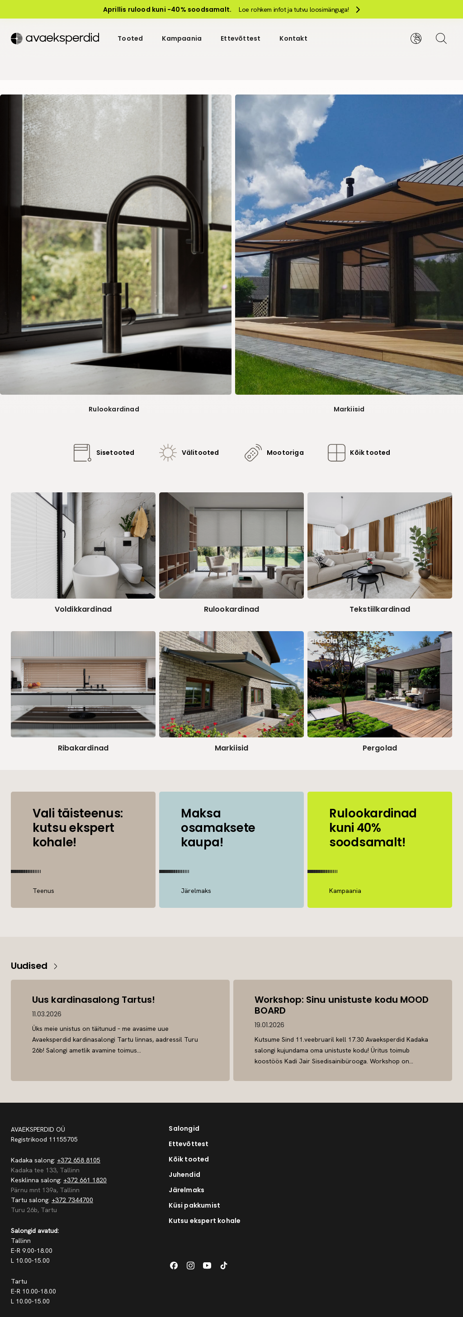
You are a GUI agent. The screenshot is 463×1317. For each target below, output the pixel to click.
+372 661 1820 (85, 1180)
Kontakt (293, 37)
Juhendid (184, 1174)
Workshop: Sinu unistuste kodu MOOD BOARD (342, 1005)
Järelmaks (186, 1189)
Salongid (184, 1128)
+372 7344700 (72, 1200)
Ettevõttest (240, 37)
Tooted (130, 37)
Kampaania (182, 37)
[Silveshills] (55, 38)
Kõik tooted (189, 1159)
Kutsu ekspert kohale (205, 1220)
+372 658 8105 (78, 1160)
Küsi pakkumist (194, 1205)
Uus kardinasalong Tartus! (94, 999)
